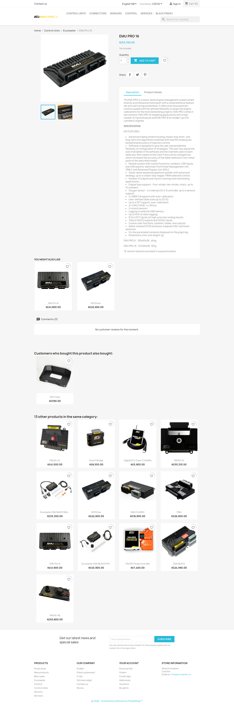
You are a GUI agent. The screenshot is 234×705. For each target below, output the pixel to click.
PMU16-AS (55, 615)
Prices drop (40, 668)
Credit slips (125, 676)
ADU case (55, 396)
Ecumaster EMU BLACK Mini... (55, 512)
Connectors (98, 13)
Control (131, 13)
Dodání (80, 668)
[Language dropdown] (130, 4)
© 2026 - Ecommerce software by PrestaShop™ (117, 701)
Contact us (40, 3)
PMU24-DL (55, 460)
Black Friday (164, 13)
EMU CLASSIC (138, 512)
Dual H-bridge (96, 460)
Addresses (124, 680)
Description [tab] (132, 92)
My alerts (124, 688)
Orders (123, 672)
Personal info (126, 668)
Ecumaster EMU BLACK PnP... (96, 563)
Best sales (39, 676)
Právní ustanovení (86, 672)
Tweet (137, 75)
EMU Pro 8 (53, 303)
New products (41, 672)
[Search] (180, 19)
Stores (80, 688)
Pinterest (145, 75)
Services (146, 13)
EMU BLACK (179, 563)
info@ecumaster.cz (181, 674)
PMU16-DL (179, 460)
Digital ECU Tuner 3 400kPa (137, 460)
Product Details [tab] (153, 92)
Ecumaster (39, 680)
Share (130, 75)
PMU (179, 512)
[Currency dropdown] (157, 4)
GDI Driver (96, 303)
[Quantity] (122, 60)
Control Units (76, 13)
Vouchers (124, 684)
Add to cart (145, 61)
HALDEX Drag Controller (138, 563)
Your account (129, 663)
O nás (80, 676)
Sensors (116, 13)
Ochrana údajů (84, 680)
